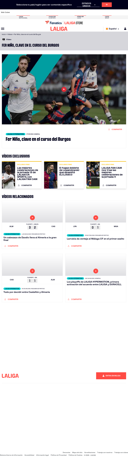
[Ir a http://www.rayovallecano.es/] (66, 12)
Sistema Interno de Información (11, 455)
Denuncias (66, 452)
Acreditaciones (89, 452)
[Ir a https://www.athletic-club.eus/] (14, 12)
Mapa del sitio (77, 452)
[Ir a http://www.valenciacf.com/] (119, 12)
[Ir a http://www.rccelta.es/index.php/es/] (72, 12)
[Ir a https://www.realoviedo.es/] (102, 12)
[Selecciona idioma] (113, 29)
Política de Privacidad (59, 455)
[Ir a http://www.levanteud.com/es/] (60, 12)
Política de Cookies (75, 455)
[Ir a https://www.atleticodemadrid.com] (20, 12)
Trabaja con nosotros (104, 452)
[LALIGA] (58, 29)
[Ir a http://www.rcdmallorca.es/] (84, 12)
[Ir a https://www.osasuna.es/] (25, 12)
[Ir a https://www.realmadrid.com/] (96, 12)
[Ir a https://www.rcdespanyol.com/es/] (78, 12)
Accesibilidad (29, 455)
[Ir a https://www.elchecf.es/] (37, 12)
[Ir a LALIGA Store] (64, 22)
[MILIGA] (124, 29)
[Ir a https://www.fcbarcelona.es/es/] (43, 12)
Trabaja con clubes (121, 452)
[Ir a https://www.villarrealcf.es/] (125, 12)
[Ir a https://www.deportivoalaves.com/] (31, 12)
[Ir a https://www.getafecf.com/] (49, 12)
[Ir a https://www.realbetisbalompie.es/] (90, 12)
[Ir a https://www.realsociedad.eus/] (107, 12)
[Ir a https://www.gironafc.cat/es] (55, 12)
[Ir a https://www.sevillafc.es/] (113, 12)
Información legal (42, 455)
